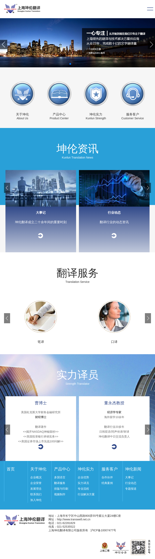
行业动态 (130, 483)
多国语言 (59, 477)
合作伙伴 (107, 477)
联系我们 (36, 494)
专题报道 (130, 488)
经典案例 (107, 483)
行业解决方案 (86, 494)
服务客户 (132, 114)
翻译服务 (59, 483)
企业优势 (83, 477)
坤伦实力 (95, 114)
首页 (11, 469)
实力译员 (83, 483)
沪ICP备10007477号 (103, 530)
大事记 (129, 477)
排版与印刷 (61, 488)
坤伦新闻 (133, 469)
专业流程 (83, 488)
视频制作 (59, 494)
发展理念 (36, 488)
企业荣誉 (36, 483)
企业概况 (36, 477)
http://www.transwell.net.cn (73, 519)
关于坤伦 (22, 114)
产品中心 (59, 114)
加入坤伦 (36, 500)
